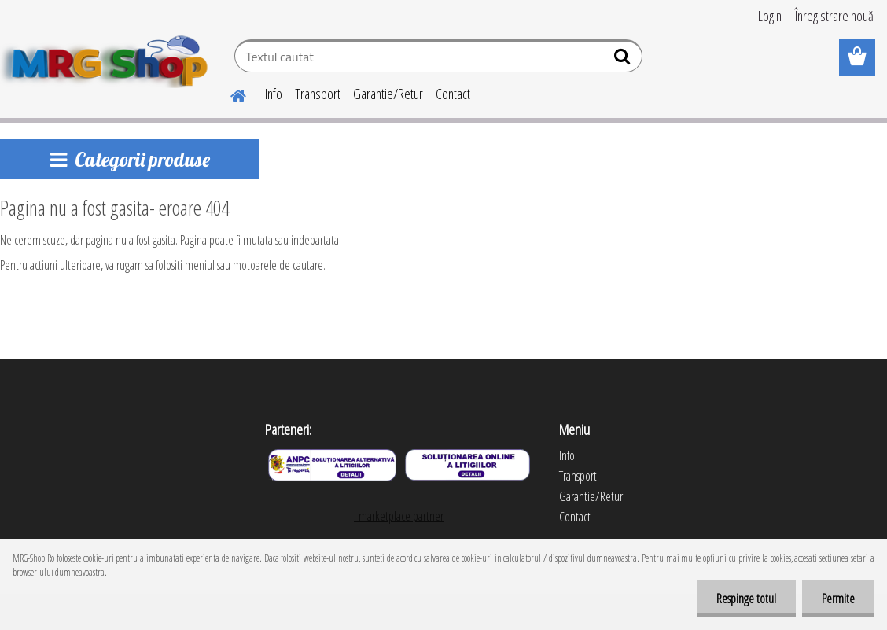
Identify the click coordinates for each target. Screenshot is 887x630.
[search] (624, 60)
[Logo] (108, 58)
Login (770, 15)
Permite (838, 598)
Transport (317, 93)
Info (273, 93)
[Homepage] (229, 94)
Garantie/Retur (388, 93)
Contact (453, 93)
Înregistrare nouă (834, 15)
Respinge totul (746, 598)
